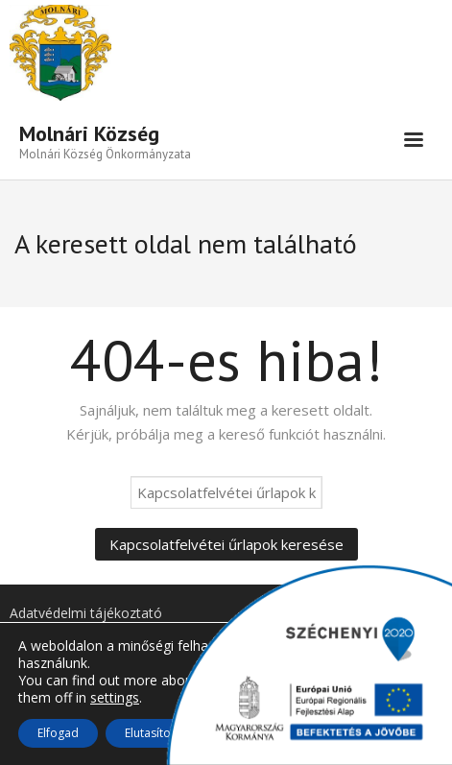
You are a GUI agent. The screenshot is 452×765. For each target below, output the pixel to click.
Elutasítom (153, 733)
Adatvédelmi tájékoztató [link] (86, 613)
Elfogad (58, 733)
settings (114, 697)
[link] (105, 140)
